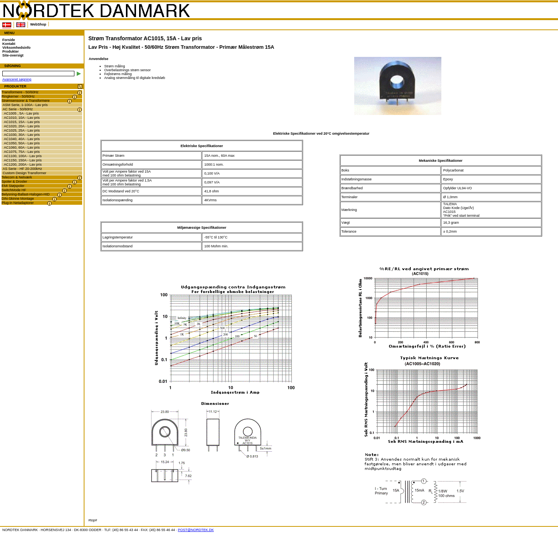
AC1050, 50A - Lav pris (22, 143)
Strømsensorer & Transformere (26, 101)
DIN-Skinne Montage (18, 199)
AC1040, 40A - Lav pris (22, 139)
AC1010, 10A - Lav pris (22, 118)
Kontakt (9, 44)
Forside (8, 40)
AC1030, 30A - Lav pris (22, 135)
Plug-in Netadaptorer (18, 203)
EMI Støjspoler (13, 186)
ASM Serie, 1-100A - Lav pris (25, 105)
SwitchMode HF (14, 190)
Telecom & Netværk (17, 177)
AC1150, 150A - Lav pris (23, 160)
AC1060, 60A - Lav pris (22, 147)
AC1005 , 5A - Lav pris (21, 113)
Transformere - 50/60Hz (20, 92)
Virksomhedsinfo (16, 48)
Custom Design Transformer (24, 173)
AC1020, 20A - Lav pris (22, 126)
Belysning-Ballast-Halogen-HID (26, 194)
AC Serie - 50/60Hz (18, 109)
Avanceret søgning (16, 79)
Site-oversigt (13, 55)
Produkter (10, 51)
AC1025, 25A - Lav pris (22, 130)
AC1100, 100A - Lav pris (23, 156)
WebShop (38, 24)
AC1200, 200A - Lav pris (23, 164)
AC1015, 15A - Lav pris (22, 122)
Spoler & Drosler (14, 181)
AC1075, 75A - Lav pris (22, 152)
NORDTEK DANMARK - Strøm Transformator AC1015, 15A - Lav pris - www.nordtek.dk (96, 10)
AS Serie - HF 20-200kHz (22, 169)
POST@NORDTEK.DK (196, 530)
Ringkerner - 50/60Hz (18, 96)
